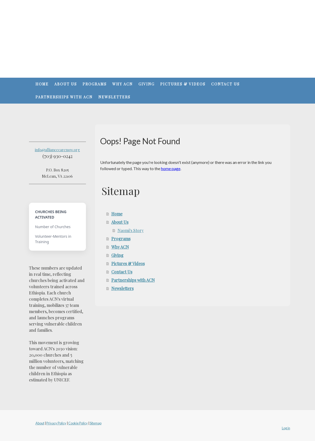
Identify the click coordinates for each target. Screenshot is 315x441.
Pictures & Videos (183, 84)
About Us (65, 84)
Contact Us (225, 84)
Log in (286, 428)
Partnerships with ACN (64, 97)
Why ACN (122, 84)
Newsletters (114, 97)
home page (170, 168)
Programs (95, 84)
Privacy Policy (56, 423)
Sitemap (95, 423)
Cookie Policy (78, 423)
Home (42, 84)
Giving (146, 84)
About (39, 423)
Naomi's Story (131, 230)
